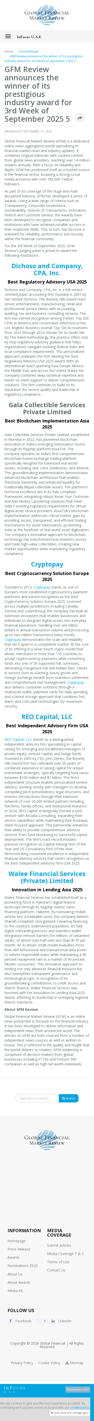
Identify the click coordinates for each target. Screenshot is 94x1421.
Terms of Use (58, 1261)
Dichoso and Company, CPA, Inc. (47, 269)
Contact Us (56, 1270)
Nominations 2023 (23, 1265)
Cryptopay (47, 564)
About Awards (19, 1282)
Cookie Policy (49, 1362)
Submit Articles (59, 1245)
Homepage (17, 1240)
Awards (14, 1257)
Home (9, 51)
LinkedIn (60, 1321)
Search (68, 1098)
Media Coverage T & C (65, 1253)
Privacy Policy (22, 1362)
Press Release (19, 1249)
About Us (15, 1274)
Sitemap (74, 1362)
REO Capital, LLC (47, 716)
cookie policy (79, 1407)
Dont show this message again (70, 1412)
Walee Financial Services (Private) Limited (47, 877)
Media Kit (15, 1290)
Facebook (19, 1321)
